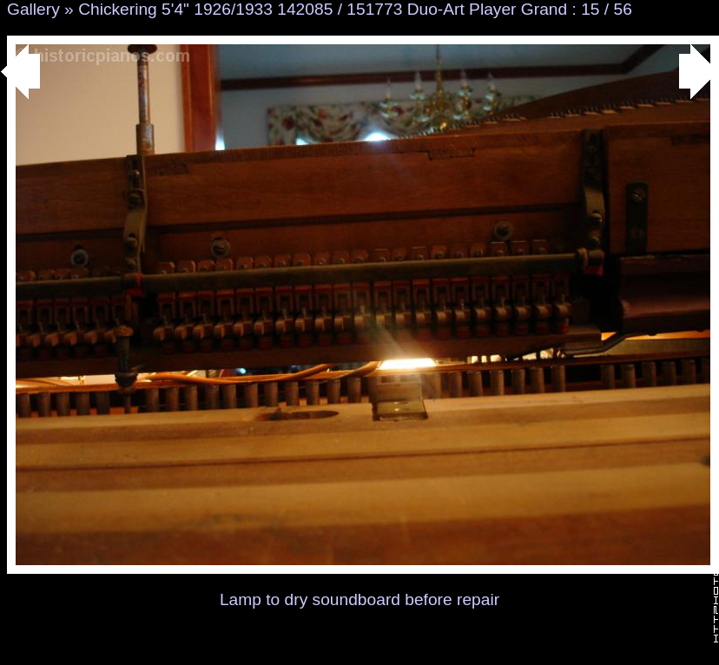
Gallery (33, 9)
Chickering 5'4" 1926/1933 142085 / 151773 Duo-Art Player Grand (322, 9)
